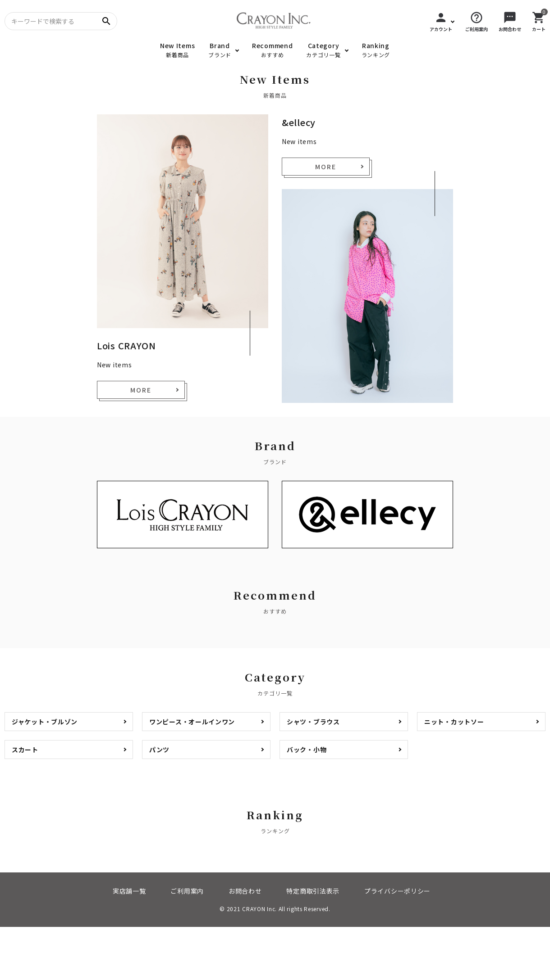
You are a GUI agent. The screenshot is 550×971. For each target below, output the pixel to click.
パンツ (159, 749)
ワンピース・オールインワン (192, 721)
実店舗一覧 (129, 890)
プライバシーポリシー (397, 890)
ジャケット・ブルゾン (45, 721)
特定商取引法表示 (312, 890)
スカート (25, 749)
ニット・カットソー (454, 721)
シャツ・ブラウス (313, 721)
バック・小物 (306, 749)
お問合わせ (245, 890)
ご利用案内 (187, 890)
